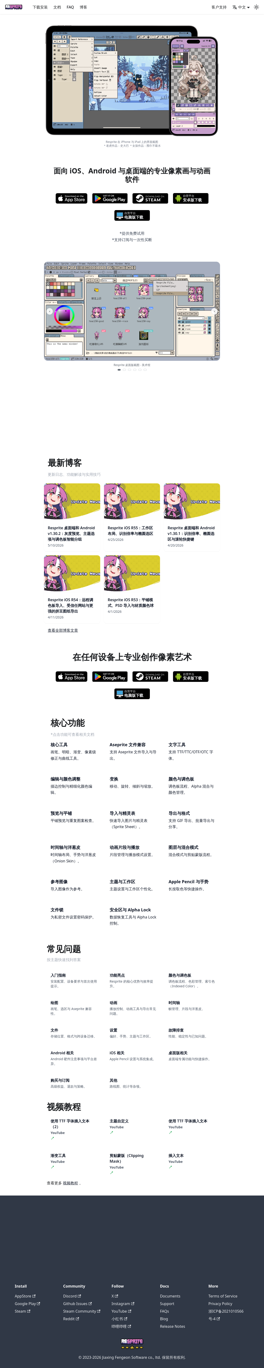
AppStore (25, 1296)
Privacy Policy (220, 1303)
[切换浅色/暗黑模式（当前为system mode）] (256, 7)
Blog (164, 1318)
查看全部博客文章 (63, 630)
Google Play (27, 1303)
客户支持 (219, 7)
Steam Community (81, 1311)
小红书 (119, 1318)
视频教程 (70, 1183)
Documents (170, 1296)
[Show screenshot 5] (140, 370)
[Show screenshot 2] (124, 370)
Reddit (71, 1318)
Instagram (123, 1303)
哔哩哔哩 (121, 1326)
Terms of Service (223, 1296)
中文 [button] (239, 7)
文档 (57, 7)
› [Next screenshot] (214, 311)
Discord (72, 1296)
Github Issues (77, 1303)
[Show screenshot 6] (145, 370)
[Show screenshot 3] (129, 370)
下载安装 (40, 7)
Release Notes (172, 1326)
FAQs (164, 1311)
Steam (22, 1311)
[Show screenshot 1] (119, 370)
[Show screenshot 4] (134, 370)
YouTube (121, 1311)
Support (167, 1303)
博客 (83, 7)
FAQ (70, 7)
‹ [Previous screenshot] (49, 311)
